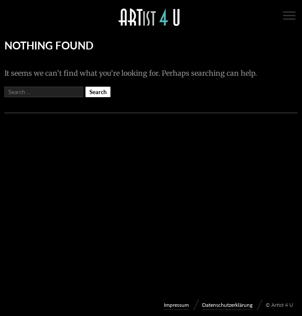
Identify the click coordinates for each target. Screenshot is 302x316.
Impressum (176, 305)
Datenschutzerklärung (227, 305)
